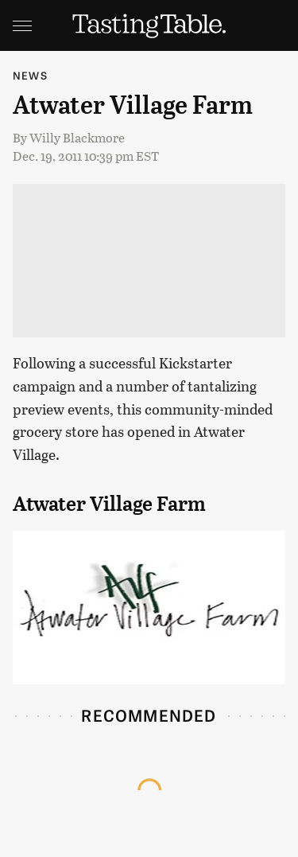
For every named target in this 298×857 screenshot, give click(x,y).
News (30, 75)
